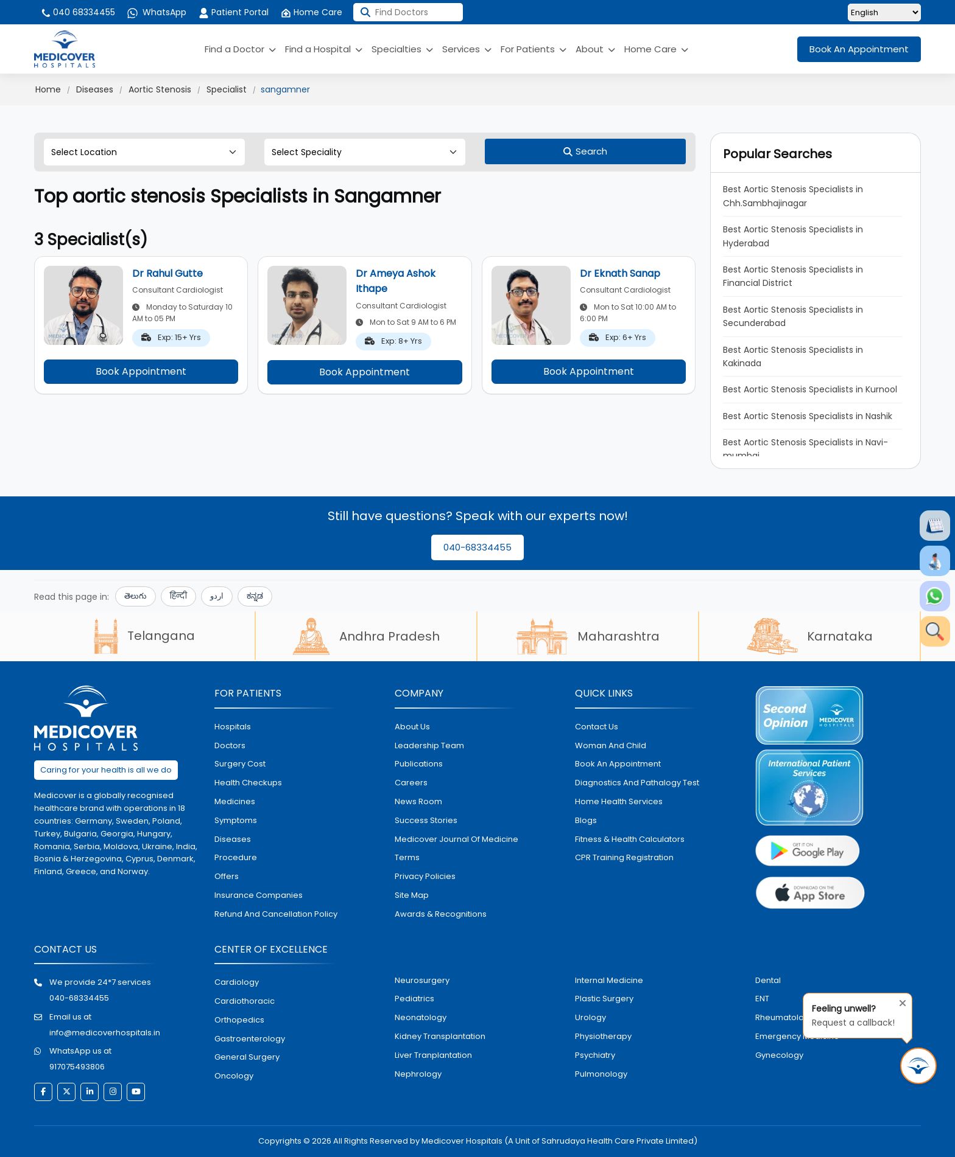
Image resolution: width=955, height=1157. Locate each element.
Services (467, 49)
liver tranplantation (433, 1055)
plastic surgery (604, 998)
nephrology (418, 1074)
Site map (412, 895)
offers (226, 876)
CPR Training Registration (624, 857)
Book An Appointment (859, 49)
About (595, 49)
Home (48, 89)
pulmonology (601, 1074)
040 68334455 (77, 12)
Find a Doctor (240, 49)
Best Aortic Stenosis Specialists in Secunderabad (793, 316)
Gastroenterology (249, 1038)
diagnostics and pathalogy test (637, 782)
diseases (232, 839)
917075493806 (77, 1066)
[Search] (585, 151)
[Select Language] (884, 12)
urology (590, 1017)
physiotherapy (603, 1036)
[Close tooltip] (899, 1001)
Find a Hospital (323, 49)
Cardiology (236, 982)
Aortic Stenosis (160, 89)
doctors (229, 745)
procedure (235, 857)
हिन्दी (178, 596)
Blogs (586, 820)
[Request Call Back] (918, 1066)
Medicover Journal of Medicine (456, 839)
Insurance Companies (258, 895)
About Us (412, 726)
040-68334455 (477, 547)
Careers (411, 782)
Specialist (226, 89)
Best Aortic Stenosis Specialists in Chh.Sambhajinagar (793, 196)
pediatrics (414, 998)
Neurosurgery (422, 980)
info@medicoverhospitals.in (104, 1032)
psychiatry (595, 1055)
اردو (217, 596)
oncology (233, 1076)
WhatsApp (156, 12)
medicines (234, 801)
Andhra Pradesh (366, 636)
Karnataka (810, 636)
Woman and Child (610, 745)
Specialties (402, 49)
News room (418, 801)
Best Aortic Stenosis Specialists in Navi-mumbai (805, 449)
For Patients (533, 49)
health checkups (248, 782)
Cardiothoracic (244, 1001)
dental (768, 980)
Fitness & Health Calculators (630, 839)
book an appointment (618, 764)
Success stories (426, 820)
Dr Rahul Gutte (167, 273)
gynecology (779, 1055)
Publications (419, 764)
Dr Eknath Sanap (620, 273)
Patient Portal (234, 12)
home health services (619, 801)
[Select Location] (144, 152)
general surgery (247, 1057)
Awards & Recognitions (441, 914)
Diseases (94, 89)
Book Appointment (141, 371)
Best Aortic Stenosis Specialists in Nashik (807, 416)
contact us (596, 726)
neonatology (420, 1017)
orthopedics (239, 1020)
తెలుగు (135, 596)
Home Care (311, 12)
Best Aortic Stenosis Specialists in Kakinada (793, 356)
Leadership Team (429, 745)
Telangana (144, 635)
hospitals (232, 726)
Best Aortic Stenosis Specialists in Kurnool (810, 389)
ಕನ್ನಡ (255, 596)
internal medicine (609, 980)
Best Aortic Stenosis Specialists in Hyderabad (793, 236)
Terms (407, 857)
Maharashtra (588, 636)
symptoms (235, 820)
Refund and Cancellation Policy (275, 914)
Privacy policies (425, 876)
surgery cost (240, 764)
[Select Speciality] (364, 152)
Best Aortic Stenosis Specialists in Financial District (793, 276)
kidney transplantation (440, 1036)
